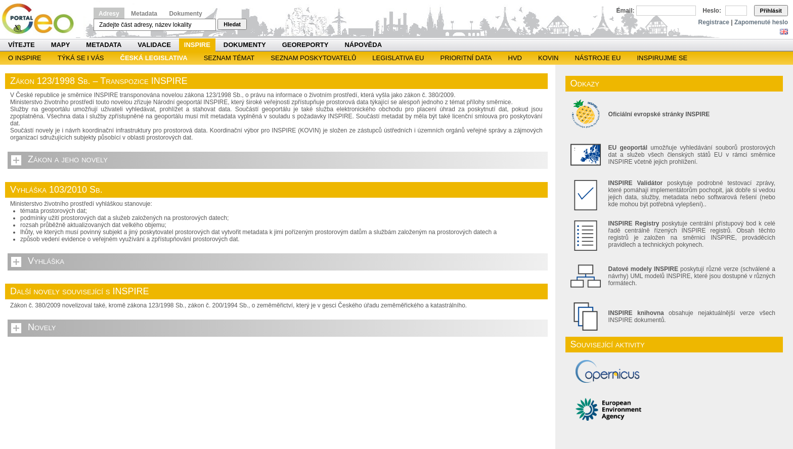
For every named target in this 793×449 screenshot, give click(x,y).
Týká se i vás (81, 58)
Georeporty (305, 45)
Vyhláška (46, 261)
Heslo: (711, 10)
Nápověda (363, 45)
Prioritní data (466, 58)
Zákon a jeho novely (68, 159)
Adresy (109, 13)
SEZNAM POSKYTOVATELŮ (313, 58)
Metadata (144, 13)
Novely (42, 327)
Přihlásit (771, 11)
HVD (515, 58)
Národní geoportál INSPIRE (41, 19)
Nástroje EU (598, 58)
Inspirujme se (662, 58)
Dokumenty (185, 13)
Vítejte (21, 45)
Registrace (713, 22)
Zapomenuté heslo (761, 22)
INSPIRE (197, 45)
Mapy (60, 45)
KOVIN (548, 58)
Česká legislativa (154, 58)
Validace (154, 45)
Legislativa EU (398, 58)
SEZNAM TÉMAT (229, 58)
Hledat (232, 24)
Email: (625, 10)
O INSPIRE (24, 58)
